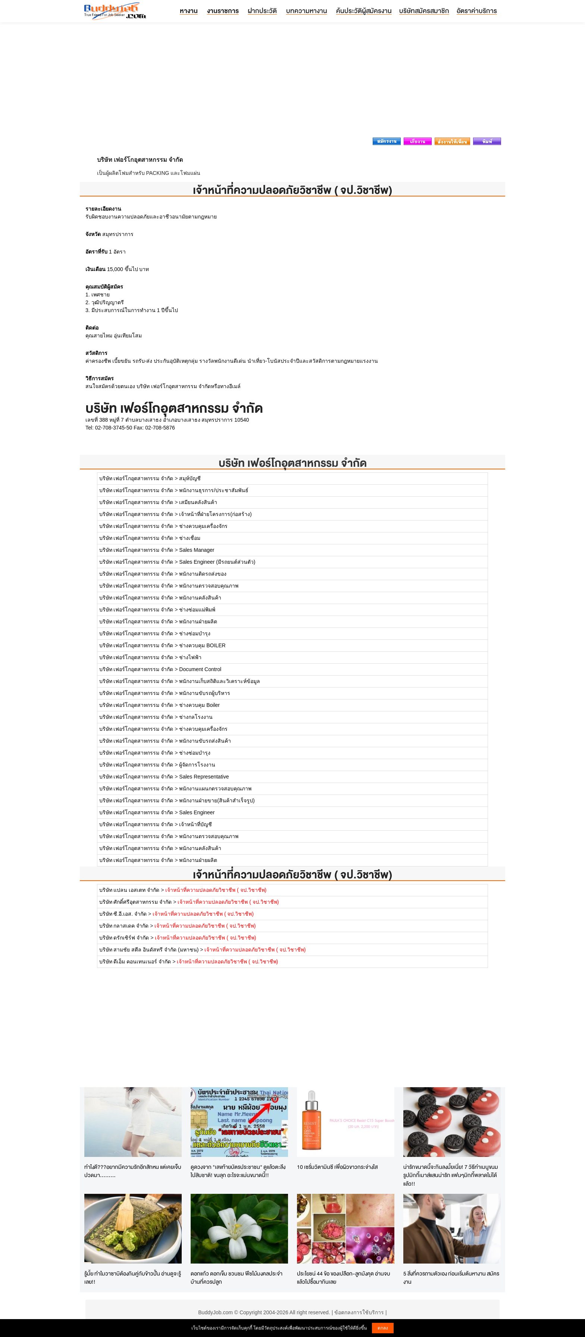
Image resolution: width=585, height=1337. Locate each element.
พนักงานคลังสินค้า (200, 598)
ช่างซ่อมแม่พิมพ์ (197, 610)
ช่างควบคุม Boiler (199, 705)
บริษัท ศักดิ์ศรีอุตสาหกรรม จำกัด (135, 902)
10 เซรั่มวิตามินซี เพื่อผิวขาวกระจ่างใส (337, 1167)
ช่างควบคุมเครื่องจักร (203, 526)
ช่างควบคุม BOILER (202, 645)
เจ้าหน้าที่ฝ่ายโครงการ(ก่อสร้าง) (215, 514)
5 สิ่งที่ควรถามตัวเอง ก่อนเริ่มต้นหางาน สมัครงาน (451, 1277)
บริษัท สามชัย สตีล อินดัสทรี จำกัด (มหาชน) (149, 950)
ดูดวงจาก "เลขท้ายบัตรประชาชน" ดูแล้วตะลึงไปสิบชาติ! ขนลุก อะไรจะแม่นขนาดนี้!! (238, 1171)
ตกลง (383, 1328)
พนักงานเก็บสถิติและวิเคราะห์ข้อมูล (219, 681)
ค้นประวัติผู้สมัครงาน (364, 11)
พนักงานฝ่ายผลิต (198, 622)
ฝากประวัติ (262, 11)
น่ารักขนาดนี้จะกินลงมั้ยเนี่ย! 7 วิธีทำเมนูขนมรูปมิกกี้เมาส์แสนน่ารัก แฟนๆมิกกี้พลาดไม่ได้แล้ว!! (450, 1175)
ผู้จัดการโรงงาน (197, 765)
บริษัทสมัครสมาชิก (424, 11)
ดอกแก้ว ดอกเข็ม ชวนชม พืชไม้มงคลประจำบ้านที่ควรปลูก (236, 1277)
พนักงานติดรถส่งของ (202, 574)
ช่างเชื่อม (189, 538)
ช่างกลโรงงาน (196, 717)
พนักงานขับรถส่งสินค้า (205, 741)
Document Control (200, 669)
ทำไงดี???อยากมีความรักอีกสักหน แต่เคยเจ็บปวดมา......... (132, 1171)
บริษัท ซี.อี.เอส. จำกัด (123, 914)
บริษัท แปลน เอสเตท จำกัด (129, 890)
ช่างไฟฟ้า (190, 657)
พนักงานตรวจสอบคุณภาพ (208, 586)
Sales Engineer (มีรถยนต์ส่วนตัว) (217, 562)
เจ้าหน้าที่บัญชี (195, 824)
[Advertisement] (292, 82)
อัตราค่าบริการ (477, 11)
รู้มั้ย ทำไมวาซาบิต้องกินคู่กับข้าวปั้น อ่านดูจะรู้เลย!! (132, 1277)
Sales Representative (204, 777)
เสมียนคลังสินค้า (198, 502)
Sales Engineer (197, 812)
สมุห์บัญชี (190, 478)
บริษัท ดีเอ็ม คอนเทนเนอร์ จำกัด (135, 962)
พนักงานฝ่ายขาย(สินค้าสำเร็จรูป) (216, 800)
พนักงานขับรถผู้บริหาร (204, 693)
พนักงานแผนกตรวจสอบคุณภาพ (215, 789)
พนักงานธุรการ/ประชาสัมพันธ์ (213, 490)
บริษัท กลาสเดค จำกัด (124, 926)
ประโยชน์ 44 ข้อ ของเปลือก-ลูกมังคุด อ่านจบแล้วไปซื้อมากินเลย (343, 1277)
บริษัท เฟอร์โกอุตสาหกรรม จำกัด (293, 462)
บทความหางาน (306, 11)
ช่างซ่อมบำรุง (194, 633)
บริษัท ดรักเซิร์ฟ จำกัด (125, 938)
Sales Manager (196, 550)
